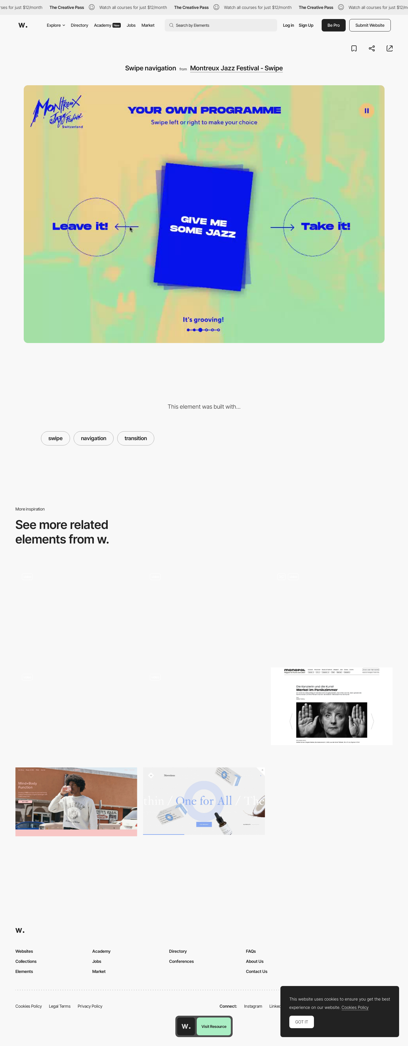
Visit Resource (213, 1026)
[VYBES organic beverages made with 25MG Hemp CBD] (76, 801)
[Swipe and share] (76, 610)
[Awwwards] (22, 25)
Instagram (253, 1006)
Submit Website (370, 25)
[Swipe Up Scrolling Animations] (332, 608)
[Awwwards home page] (186, 1026)
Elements (24, 971)
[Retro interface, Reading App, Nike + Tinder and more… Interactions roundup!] (204, 713)
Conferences (181, 961)
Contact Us (256, 971)
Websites (24, 951)
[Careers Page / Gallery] (204, 612)
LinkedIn (277, 1006)
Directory (79, 25)
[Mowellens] (204, 801)
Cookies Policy (28, 1006)
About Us (254, 961)
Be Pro (334, 25)
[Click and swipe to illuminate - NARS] (76, 710)
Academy (107, 25)
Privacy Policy (90, 1006)
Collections (25, 961)
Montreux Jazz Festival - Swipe (236, 68)
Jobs (131, 25)
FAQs (251, 951)
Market (148, 25)
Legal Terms (60, 1006)
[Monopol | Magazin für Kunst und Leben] (332, 706)
